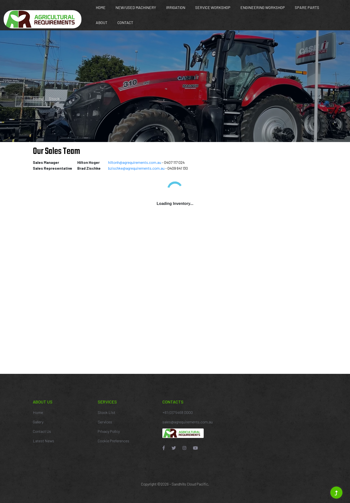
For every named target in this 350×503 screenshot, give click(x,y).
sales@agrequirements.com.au (187, 421)
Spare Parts (307, 7)
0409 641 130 (177, 168)
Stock (54, 98)
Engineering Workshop (262, 7)
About (101, 22)
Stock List (106, 412)
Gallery (38, 421)
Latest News (43, 440)
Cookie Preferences (113, 440)
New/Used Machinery (135, 7)
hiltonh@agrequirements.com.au (134, 162)
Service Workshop (212, 7)
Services (105, 421)
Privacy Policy (109, 431)
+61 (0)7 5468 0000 (177, 412)
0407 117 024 (174, 162)
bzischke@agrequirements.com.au (136, 168)
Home (100, 7)
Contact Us (42, 431)
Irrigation (175, 7)
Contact (125, 22)
